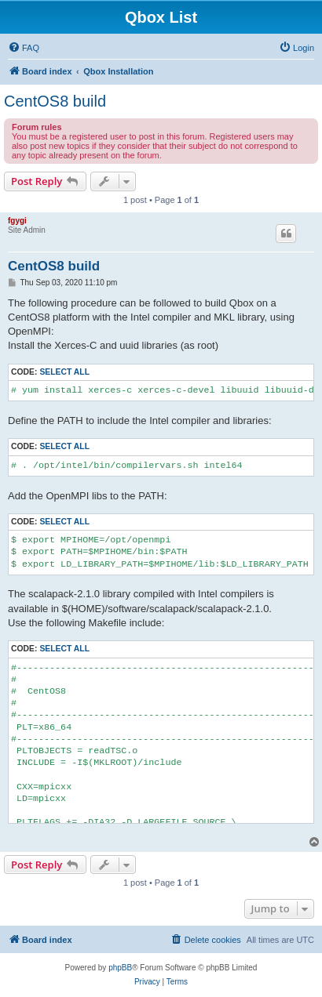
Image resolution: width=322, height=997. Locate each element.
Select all (64, 372)
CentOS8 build (55, 101)
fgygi (17, 220)
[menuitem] (23, 47)
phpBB (120, 967)
